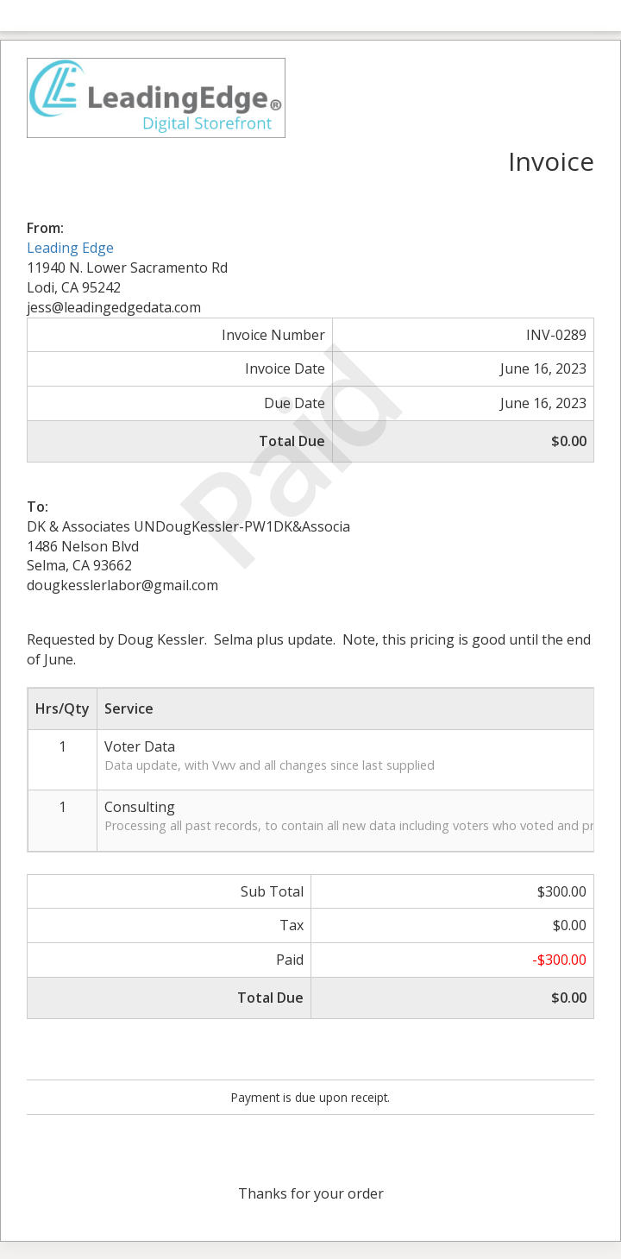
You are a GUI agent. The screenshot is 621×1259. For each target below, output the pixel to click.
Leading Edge (70, 247)
